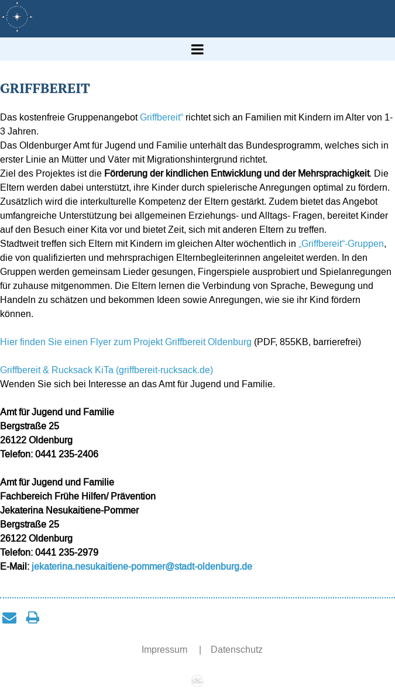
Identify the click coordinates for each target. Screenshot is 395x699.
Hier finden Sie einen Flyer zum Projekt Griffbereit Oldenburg (126, 342)
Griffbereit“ (160, 117)
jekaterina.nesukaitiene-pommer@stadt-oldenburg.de (142, 566)
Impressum (166, 649)
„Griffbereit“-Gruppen (341, 243)
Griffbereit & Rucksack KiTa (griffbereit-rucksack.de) (106, 370)
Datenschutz (237, 649)
